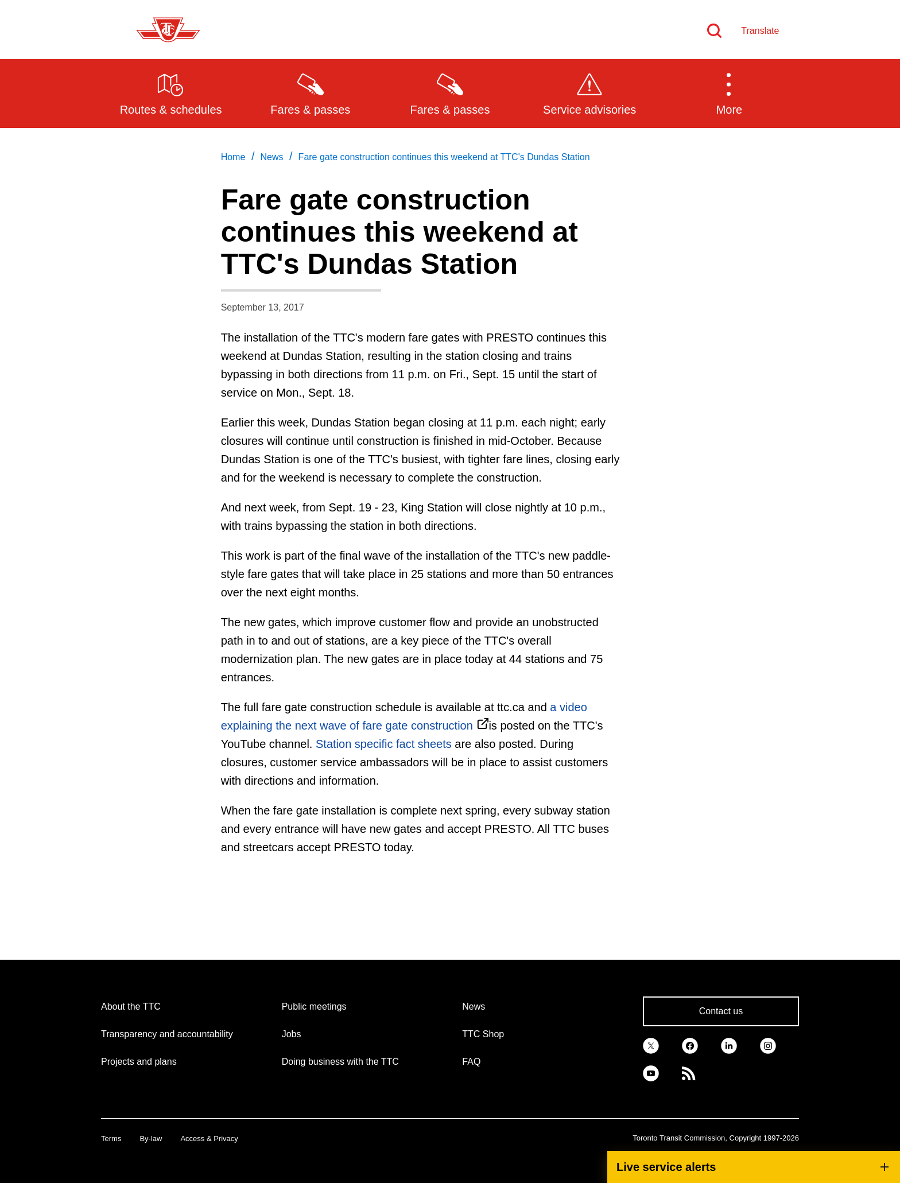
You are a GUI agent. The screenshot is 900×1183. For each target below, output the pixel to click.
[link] (651, 1044)
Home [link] (233, 157)
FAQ (471, 1061)
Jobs (291, 1034)
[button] (729, 93)
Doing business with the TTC (340, 1061)
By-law (150, 1138)
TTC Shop (483, 1034)
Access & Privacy (209, 1138)
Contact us (721, 1011)
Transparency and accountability (167, 1034)
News (473, 1006)
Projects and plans (139, 1061)
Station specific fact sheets (385, 744)
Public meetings (314, 1006)
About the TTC (131, 1006)
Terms (111, 1138)
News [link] (271, 157)
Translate (760, 31)
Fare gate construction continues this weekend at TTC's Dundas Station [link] (444, 157)
